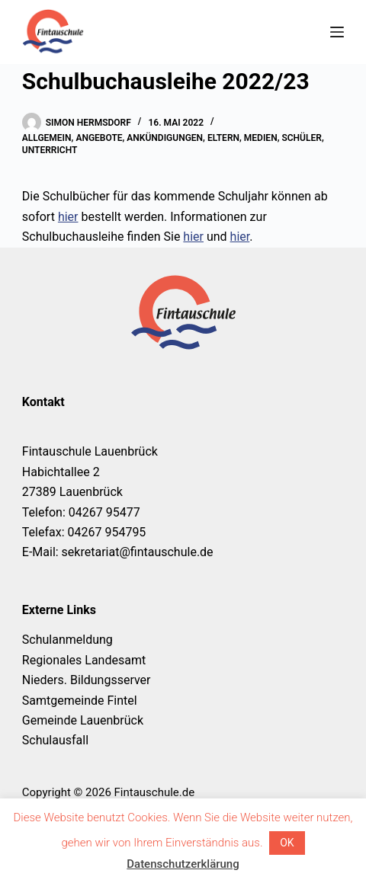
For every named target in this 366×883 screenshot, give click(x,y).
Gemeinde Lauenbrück (82, 720)
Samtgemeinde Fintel (79, 700)
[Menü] (337, 32)
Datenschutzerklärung (183, 864)
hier (68, 217)
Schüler (301, 138)
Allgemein (47, 138)
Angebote (98, 138)
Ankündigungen (165, 138)
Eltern (223, 138)
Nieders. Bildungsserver (86, 680)
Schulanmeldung (67, 639)
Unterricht (50, 150)
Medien (261, 138)
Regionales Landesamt (84, 660)
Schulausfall (55, 740)
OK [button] (287, 843)
